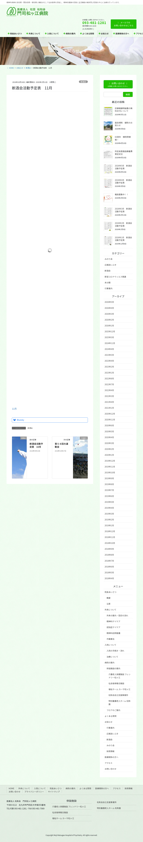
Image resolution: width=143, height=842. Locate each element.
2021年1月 (109, 407)
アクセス (108, 763)
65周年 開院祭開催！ (123, 138)
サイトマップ (54, 791)
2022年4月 (109, 390)
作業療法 (110, 639)
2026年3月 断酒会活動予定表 (123, 210)
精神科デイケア (113, 621)
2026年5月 (109, 302)
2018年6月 (109, 566)
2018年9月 (109, 548)
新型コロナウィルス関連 (115, 276)
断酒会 (83, 81)
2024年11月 (110, 343)
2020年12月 (110, 413)
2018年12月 (110, 531)
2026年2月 (109, 319)
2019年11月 (110, 466)
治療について (112, 656)
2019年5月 (109, 502)
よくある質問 (110, 716)
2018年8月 (109, 554)
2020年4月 (109, 437)
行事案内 (108, 288)
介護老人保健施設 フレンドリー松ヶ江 (119, 676)
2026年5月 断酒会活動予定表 (123, 167)
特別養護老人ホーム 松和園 (119, 703)
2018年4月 (109, 578)
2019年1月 (109, 525)
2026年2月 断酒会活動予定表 (123, 224)
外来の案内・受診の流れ (117, 615)
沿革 (108, 603)
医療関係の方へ (111, 757)
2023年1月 (109, 372)
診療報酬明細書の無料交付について (123, 109)
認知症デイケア (113, 627)
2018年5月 (109, 572)
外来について (110, 609)
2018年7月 (109, 560)
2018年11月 (110, 537)
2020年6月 (109, 425)
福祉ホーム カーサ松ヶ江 (119, 689)
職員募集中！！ (121, 194)
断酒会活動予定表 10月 (36, 445)
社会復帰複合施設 (116, 683)
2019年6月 (109, 496)
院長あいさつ (110, 592)
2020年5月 (109, 431)
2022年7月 (109, 384)
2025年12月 (110, 331)
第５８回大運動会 (61, 445)
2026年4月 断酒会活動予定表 (123, 181)
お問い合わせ (110, 768)
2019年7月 (109, 490)
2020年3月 (109, 443)
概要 (108, 597)
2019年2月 (109, 519)
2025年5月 (109, 337)
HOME (11, 788)
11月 (14, 408)
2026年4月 (109, 308)
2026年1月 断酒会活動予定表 (123, 239)
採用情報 (110, 751)
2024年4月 (109, 349)
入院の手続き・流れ (115, 650)
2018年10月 (110, 543)
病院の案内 (109, 662)
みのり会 (108, 259)
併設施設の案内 (113, 668)
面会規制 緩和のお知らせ (123, 124)
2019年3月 (109, 513)
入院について (110, 644)
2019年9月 (109, 478)
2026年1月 (109, 325)
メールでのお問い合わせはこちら (123, 24)
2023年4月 (109, 360)
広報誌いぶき (110, 264)
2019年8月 (109, 484)
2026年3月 (109, 313)
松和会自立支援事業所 (118, 695)
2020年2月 (109, 449)
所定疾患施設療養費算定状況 (123, 152)
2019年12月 (110, 460)
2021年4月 (109, 402)
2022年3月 (109, 396)
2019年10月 (110, 472)
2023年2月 (109, 366)
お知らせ (108, 721)
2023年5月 (109, 354)
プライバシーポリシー (34, 791)
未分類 (107, 282)
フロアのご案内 (113, 710)
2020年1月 (109, 454)
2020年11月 (110, 419)
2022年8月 (109, 378)
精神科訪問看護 (113, 633)
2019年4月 (109, 507)
